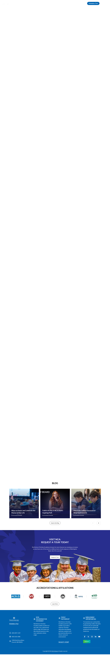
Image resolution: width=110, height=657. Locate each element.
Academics (62, 3)
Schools (53, 3)
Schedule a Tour (93, 3)
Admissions (44, 3)
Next (98, 526)
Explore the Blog (55, 525)
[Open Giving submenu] (84, 3)
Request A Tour (55, 560)
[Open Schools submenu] (56, 3)
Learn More (55, 606)
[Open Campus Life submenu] (77, 3)
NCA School (55, 653)
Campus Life (72, 3)
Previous (93, 526)
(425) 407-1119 (16, 635)
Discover (34, 3)
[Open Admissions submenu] (48, 3)
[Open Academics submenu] (66, 3)
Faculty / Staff (64, 645)
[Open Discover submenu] (38, 3)
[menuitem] (107, 3)
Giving (82, 3)
